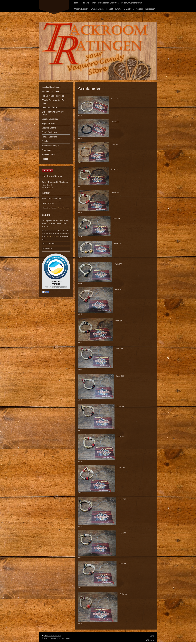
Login (152, 636)
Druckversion (48, 636)
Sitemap (58, 636)
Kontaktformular (64, 208)
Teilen (45, 292)
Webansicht (150, 640)
